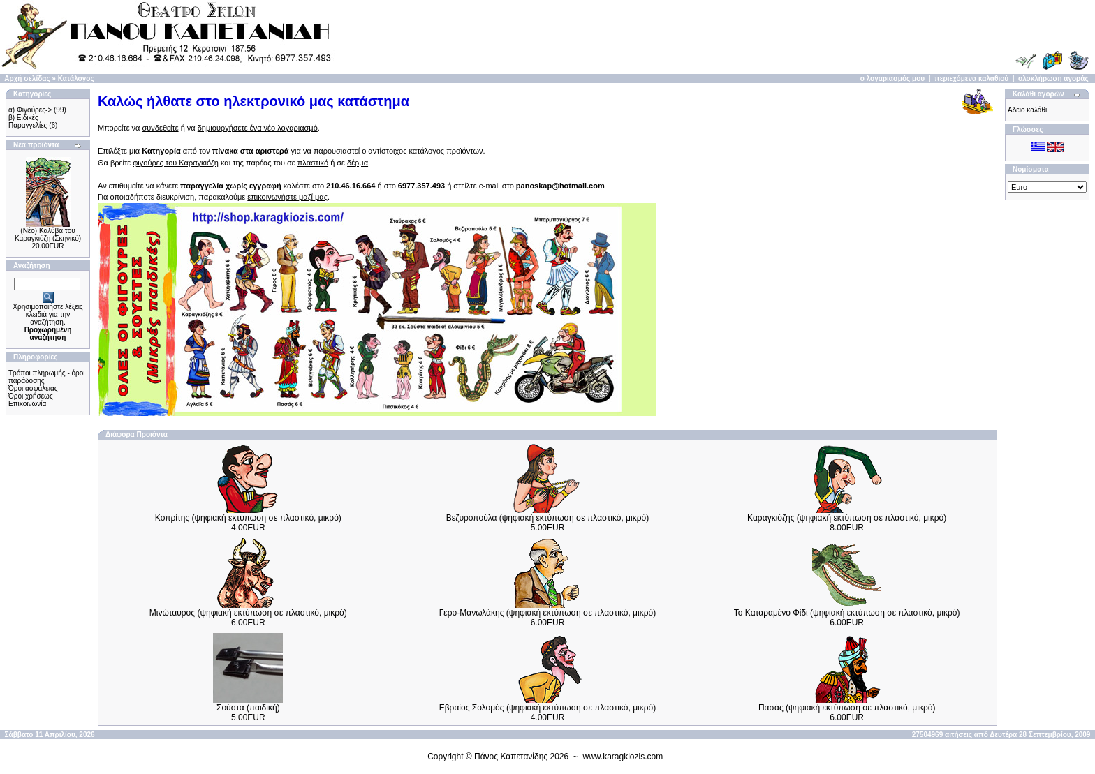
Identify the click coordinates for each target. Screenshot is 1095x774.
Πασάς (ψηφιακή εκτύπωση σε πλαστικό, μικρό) (846, 708)
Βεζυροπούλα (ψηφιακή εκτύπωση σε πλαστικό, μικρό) (547, 518)
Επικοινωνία (27, 404)
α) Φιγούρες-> (30, 110)
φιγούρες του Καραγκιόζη (176, 162)
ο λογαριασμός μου (892, 78)
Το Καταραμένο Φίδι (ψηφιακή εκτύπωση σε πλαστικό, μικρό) (847, 613)
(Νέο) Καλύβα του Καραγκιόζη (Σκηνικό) (48, 234)
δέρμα (357, 162)
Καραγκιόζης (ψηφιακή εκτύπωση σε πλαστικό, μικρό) (846, 518)
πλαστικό (312, 162)
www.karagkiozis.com (623, 756)
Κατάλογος (76, 78)
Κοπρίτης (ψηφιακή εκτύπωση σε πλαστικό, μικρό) (248, 518)
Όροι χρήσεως (30, 396)
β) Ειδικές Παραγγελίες (27, 121)
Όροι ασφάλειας (33, 388)
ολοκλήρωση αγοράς (1053, 78)
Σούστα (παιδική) (248, 708)
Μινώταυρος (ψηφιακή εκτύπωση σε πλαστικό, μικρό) (248, 613)
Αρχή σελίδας (27, 78)
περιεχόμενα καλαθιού (971, 78)
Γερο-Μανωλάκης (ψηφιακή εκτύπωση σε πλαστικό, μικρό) (547, 613)
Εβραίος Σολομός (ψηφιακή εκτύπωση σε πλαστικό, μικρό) (547, 708)
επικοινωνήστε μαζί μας (287, 197)
